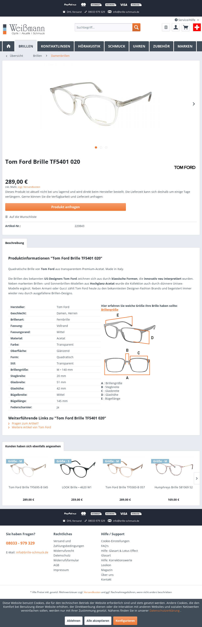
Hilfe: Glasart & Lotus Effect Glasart (119, 553)
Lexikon (106, 565)
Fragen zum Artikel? (23, 423)
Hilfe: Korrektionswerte (116, 560)
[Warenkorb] (186, 27)
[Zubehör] (162, 46)
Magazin (107, 570)
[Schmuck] (117, 46)
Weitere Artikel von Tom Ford (29, 427)
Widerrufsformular (66, 560)
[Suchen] (136, 27)
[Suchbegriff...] (107, 27)
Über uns (107, 575)
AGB (56, 565)
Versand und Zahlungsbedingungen (68, 543)
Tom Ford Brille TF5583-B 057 (125, 487)
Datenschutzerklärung (165, 610)
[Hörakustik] (89, 46)
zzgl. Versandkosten (29, 187)
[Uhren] (139, 46)
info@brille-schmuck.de (32, 552)
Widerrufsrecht (63, 551)
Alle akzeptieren (98, 621)
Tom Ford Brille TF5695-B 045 (28, 487)
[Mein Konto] (176, 27)
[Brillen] (26, 45)
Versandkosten (92, 592)
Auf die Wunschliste (21, 217)
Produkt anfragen (65, 207)
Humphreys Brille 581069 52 (174, 487)
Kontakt (106, 579)
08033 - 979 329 (20, 543)
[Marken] (185, 46)
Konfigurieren (125, 621)
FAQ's (105, 546)
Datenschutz (61, 555)
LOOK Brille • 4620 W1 (77, 487)
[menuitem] (107, 27)
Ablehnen (73, 621)
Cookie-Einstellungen (115, 541)
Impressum (61, 570)
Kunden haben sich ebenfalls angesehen (33, 446)
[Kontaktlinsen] (55, 46)
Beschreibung (14, 243)
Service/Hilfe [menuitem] (185, 20)
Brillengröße (109, 309)
